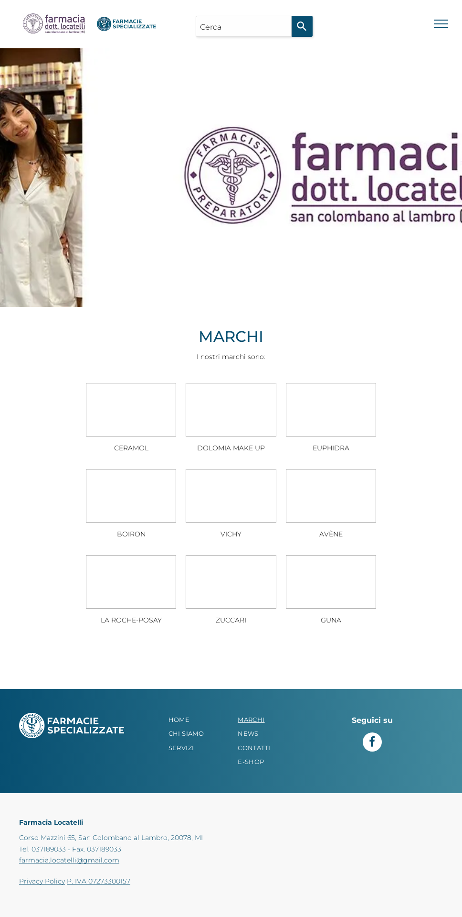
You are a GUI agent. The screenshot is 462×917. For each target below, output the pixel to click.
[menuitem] (196, 720)
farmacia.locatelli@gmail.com (69, 860)
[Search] (302, 26)
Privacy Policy (42, 881)
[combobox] (244, 26)
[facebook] (372, 743)
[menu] (441, 23)
